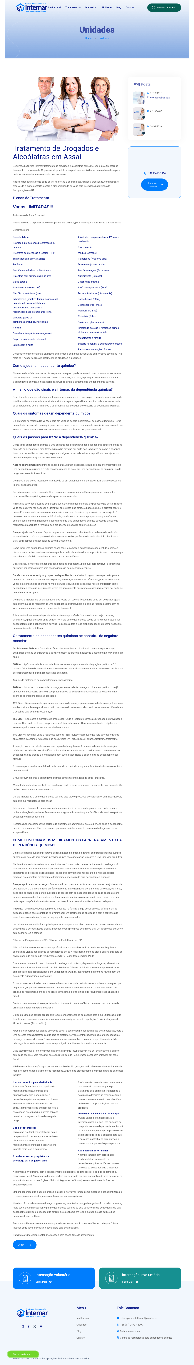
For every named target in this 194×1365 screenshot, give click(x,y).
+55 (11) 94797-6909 (130, 1324)
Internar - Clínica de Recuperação (38, 1358)
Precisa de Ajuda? (23, 1354)
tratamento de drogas (103, 864)
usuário (89, 405)
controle (20, 425)
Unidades (107, 7)
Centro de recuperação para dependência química (144, 1337)
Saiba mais (44, 1281)
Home (88, 38)
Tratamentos (72, 7)
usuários (22, 888)
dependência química (26, 381)
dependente (75, 480)
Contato (129, 7)
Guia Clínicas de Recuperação (71, 1055)
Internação (90, 7)
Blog (118, 7)
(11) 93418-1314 (155, 173)
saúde (71, 754)
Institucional (54, 7)
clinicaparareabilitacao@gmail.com (137, 1318)
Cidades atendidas (128, 1331)
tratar (22, 548)
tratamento (112, 464)
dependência (21, 832)
